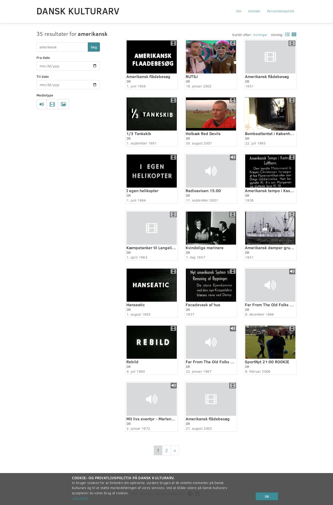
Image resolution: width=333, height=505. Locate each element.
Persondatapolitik (280, 11)
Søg (94, 47)
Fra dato (43, 57)
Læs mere (80, 498)
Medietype (44, 95)
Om (239, 11)
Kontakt (254, 11)
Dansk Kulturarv (78, 10)
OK (267, 496)
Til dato (42, 76)
